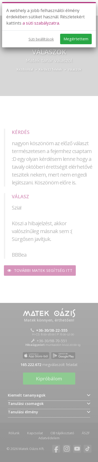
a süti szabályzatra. (41, 23)
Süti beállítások (41, 39)
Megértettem (76, 38)
